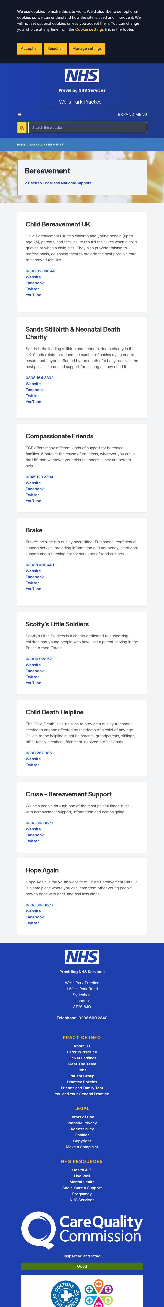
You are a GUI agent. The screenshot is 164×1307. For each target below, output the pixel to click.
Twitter (32, 289)
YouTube (33, 295)
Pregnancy (82, 1194)
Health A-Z (82, 1170)
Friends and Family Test (82, 1088)
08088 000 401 (40, 565)
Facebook (35, 283)
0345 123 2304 (39, 477)
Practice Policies (82, 1082)
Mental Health (82, 1182)
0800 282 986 (39, 753)
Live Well (82, 1176)
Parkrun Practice (82, 1052)
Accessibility (82, 1129)
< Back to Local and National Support (58, 183)
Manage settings (87, 48)
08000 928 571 (40, 659)
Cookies (82, 1135)
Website (33, 277)
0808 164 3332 (39, 378)
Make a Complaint (82, 1147)
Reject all (55, 48)
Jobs (82, 1070)
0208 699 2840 (93, 1018)
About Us (82, 1046)
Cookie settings (89, 29)
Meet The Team (82, 1064)
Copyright (82, 1141)
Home (21, 144)
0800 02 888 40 (40, 271)
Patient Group (82, 1076)
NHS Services (82, 1200)
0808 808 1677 (39, 823)
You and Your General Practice (82, 1094)
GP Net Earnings (82, 1058)
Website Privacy (82, 1123)
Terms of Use (82, 1117)
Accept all (29, 48)
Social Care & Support (82, 1188)
